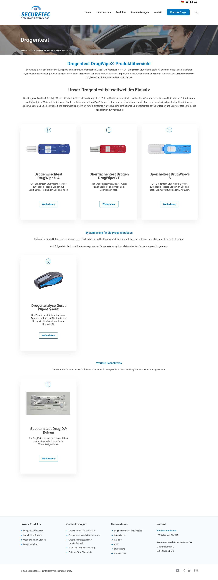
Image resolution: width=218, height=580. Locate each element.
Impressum (119, 549)
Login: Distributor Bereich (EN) (128, 530)
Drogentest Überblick (33, 530)
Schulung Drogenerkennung (82, 547)
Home (23, 50)
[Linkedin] (190, 571)
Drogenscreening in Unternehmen (84, 535)
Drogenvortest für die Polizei (82, 530)
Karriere (118, 540)
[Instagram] (196, 571)
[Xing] (183, 571)
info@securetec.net (166, 530)
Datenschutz (120, 553)
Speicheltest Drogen (32, 535)
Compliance (119, 535)
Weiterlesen (48, 204)
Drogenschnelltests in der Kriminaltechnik (80, 541)
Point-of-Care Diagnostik (80, 552)
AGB (116, 544)
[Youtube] (178, 571)
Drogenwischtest (31, 544)
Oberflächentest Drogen (34, 540)
